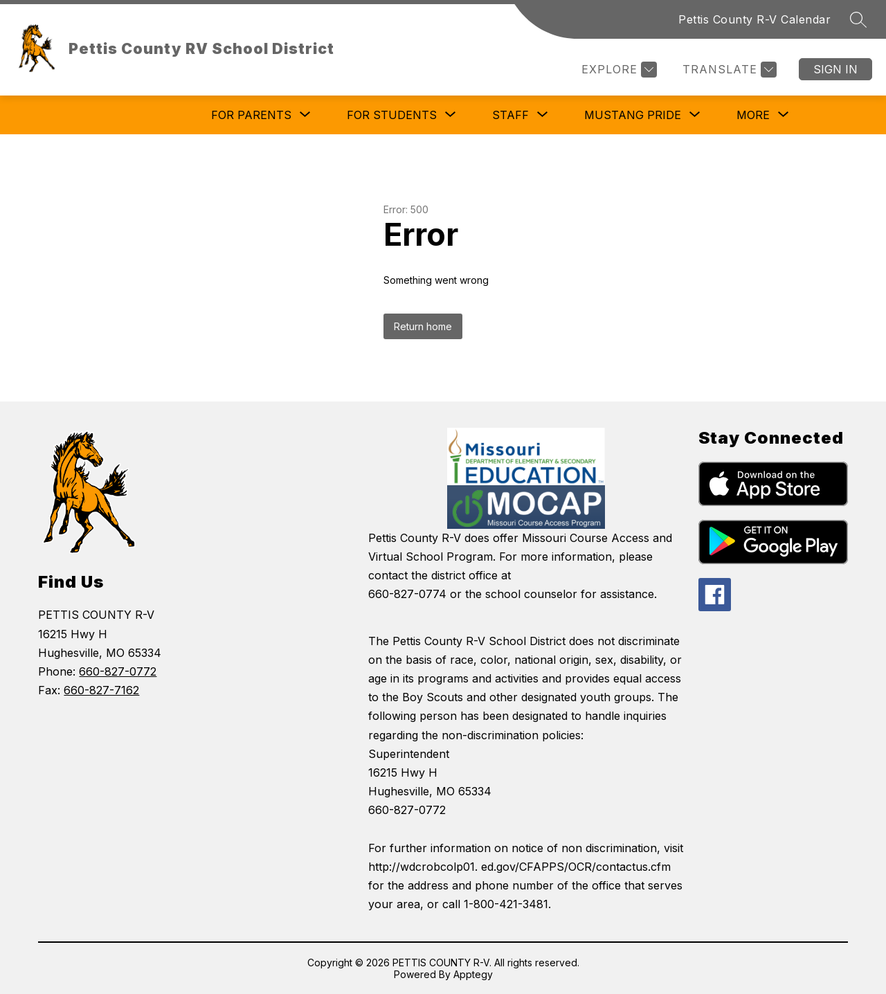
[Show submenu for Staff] (510, 115)
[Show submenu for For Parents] (251, 115)
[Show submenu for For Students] (392, 115)
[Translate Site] (728, 69)
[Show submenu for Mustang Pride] (632, 115)
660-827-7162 (101, 690)
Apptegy (473, 974)
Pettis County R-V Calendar (754, 19)
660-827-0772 (117, 671)
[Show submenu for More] (753, 115)
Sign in (835, 69)
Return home (423, 326)
